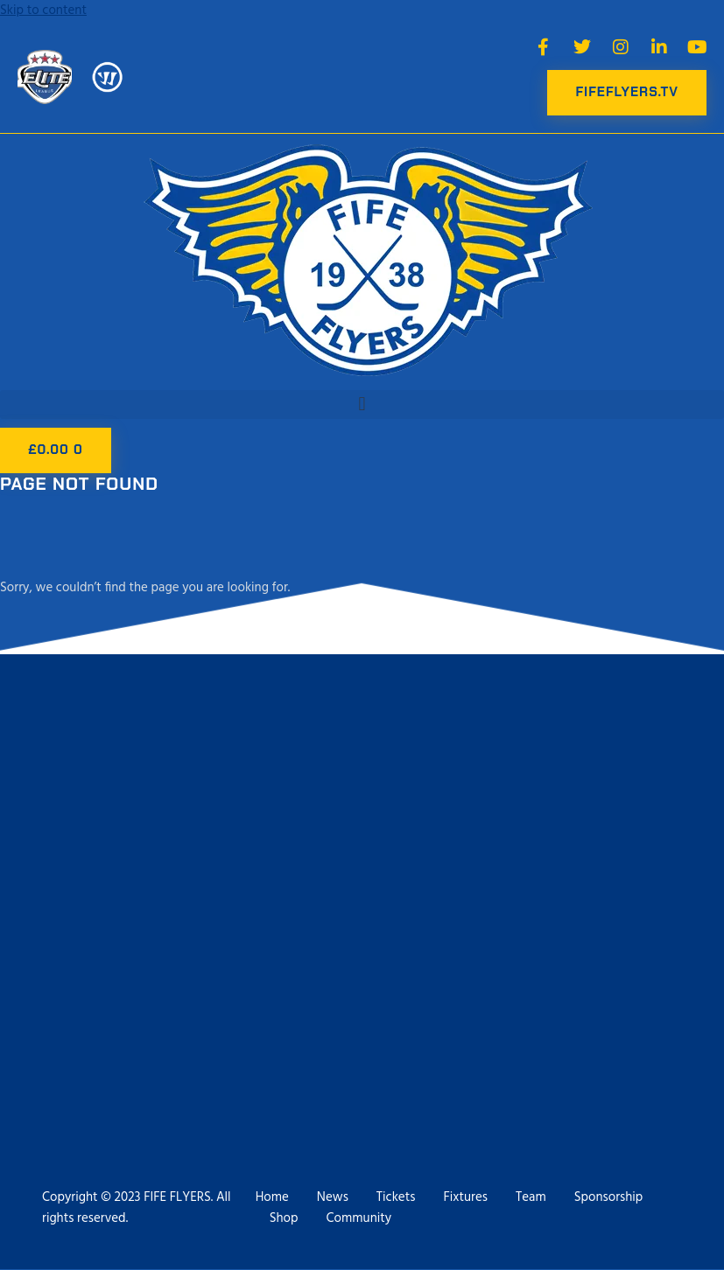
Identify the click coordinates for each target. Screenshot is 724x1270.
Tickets (396, 1197)
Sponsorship (608, 1197)
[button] (362, 404)
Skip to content (43, 10)
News (332, 1197)
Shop (284, 1218)
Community (359, 1218)
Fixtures (465, 1197)
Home (272, 1197)
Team (531, 1197)
